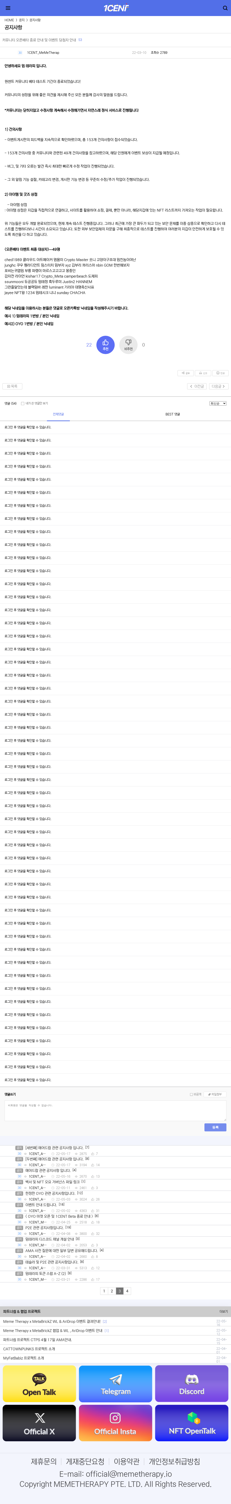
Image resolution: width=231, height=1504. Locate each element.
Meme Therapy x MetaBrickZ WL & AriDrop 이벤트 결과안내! (52, 1321)
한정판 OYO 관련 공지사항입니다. (50, 1193)
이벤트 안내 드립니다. (41, 1205)
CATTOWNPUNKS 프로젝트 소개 (29, 1349)
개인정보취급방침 (174, 1462)
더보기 (224, 1311)
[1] (107, 1331)
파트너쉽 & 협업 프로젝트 (22, 1312)
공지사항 (35, 20)
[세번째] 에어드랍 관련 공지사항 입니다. (54, 1148)
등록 (215, 1127)
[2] (105, 1322)
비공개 (197, 1094)
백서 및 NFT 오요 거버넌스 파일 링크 (52, 1182)
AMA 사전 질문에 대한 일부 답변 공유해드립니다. (61, 1251)
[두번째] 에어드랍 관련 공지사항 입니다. (54, 1159)
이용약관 (126, 1462)
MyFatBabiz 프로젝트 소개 (23, 1358)
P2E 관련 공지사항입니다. (44, 1228)
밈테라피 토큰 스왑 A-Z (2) (45, 1274)
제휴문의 (44, 1462)
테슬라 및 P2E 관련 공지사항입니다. (51, 1262)
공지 (21, 20)
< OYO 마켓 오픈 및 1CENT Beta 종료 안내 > (59, 1216)
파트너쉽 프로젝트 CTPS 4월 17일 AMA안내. (37, 1340)
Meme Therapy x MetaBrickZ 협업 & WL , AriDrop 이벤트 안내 (52, 1331)
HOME (9, 20)
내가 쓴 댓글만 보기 (37, 403)
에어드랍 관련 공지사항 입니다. (48, 1170)
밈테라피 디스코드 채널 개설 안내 (49, 1239)
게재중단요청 (85, 1462)
